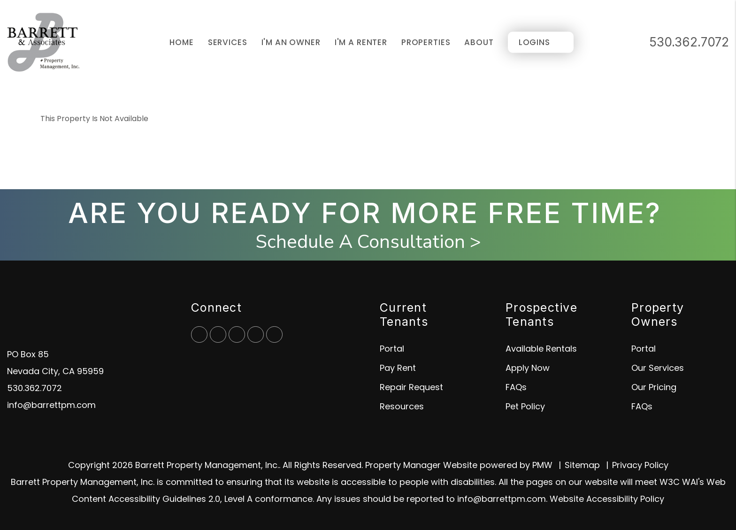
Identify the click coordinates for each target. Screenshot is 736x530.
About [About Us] (478, 42)
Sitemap (582, 465)
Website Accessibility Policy (607, 499)
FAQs (516, 387)
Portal (392, 348)
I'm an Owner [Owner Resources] (291, 42)
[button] (199, 334)
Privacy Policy (640, 465)
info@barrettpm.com (51, 405)
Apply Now (528, 368)
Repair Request (411, 387)
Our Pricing (653, 387)
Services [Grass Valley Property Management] (227, 42)
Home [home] (181, 42)
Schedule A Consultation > (368, 241)
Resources (402, 406)
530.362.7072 (689, 42)
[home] (43, 41)
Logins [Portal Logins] (534, 42)
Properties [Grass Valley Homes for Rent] (426, 42)
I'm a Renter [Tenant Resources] (361, 42)
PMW (542, 465)
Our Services (657, 368)
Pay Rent (398, 368)
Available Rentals (541, 348)
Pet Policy (525, 406)
